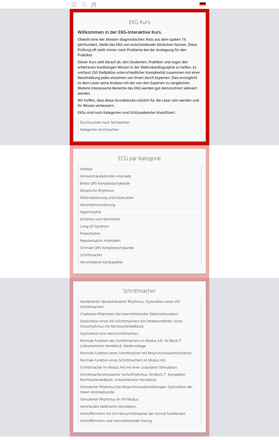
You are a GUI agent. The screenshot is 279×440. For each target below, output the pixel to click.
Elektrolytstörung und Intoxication (107, 197)
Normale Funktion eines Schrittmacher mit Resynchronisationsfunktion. (136, 353)
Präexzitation (90, 233)
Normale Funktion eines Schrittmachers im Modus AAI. (123, 360)
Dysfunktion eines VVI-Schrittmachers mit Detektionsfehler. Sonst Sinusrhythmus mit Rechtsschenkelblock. (131, 324)
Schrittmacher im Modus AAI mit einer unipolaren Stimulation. (129, 367)
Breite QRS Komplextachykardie (105, 183)
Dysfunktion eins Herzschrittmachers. (109, 333)
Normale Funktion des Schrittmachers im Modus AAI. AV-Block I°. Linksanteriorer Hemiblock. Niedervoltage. (131, 343)
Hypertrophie (90, 212)
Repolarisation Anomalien (100, 240)
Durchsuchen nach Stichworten (105, 122)
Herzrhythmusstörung (97, 204)
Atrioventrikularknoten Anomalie (105, 176)
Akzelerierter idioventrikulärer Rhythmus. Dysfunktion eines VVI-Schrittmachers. (130, 304)
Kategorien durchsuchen (99, 129)
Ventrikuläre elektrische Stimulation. (108, 406)
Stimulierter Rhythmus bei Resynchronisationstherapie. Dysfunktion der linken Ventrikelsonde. (136, 389)
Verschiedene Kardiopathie (101, 262)
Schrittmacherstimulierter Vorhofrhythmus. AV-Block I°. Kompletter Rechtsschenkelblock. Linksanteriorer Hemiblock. (133, 377)
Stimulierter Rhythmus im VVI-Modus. (109, 399)
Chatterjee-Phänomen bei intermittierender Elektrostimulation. (129, 314)
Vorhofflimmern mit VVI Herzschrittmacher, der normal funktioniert (132, 413)
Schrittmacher (91, 255)
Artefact (86, 169)
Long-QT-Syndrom (94, 226)
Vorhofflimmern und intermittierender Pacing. (116, 420)
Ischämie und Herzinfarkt (100, 219)
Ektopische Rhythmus (97, 190)
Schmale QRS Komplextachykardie (107, 247)
